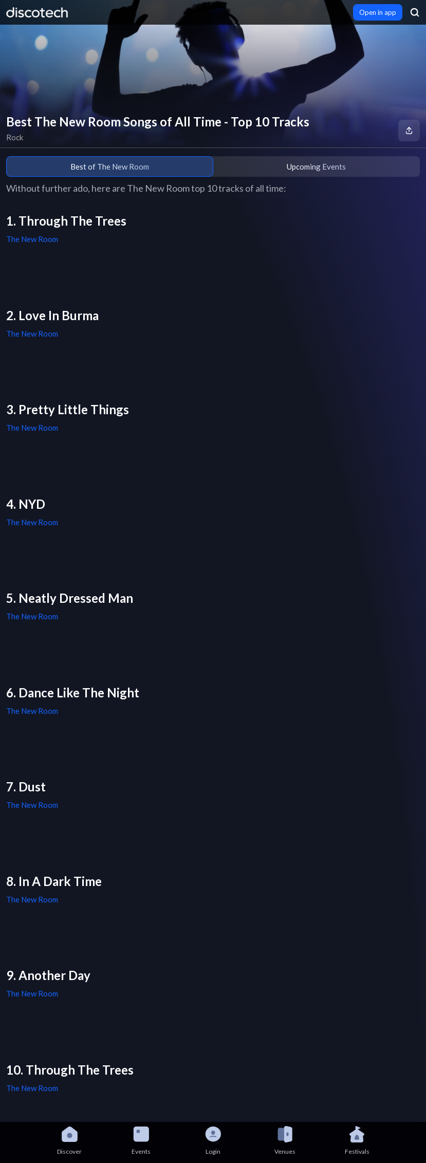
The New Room (32, 239)
